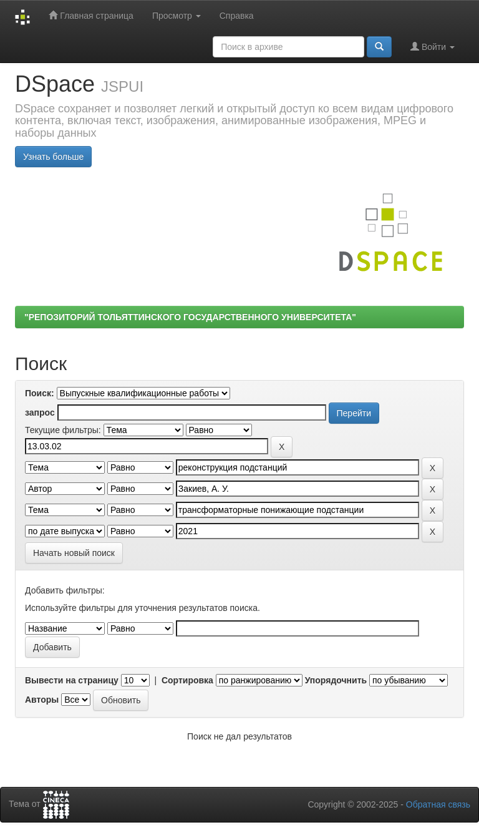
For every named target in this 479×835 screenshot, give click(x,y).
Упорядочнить (336, 680)
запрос (40, 412)
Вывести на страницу (72, 680)
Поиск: (39, 393)
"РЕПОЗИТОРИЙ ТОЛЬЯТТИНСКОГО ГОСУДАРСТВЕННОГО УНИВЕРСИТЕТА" (190, 317)
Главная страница (91, 15)
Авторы (42, 700)
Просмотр (176, 16)
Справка (237, 16)
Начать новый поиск (74, 553)
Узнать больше (53, 157)
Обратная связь (438, 804)
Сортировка (187, 680)
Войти (432, 46)
